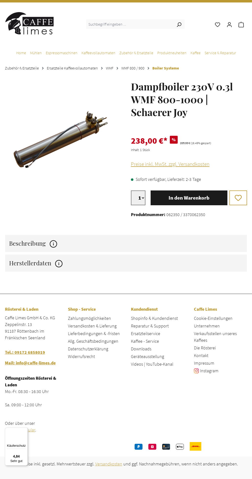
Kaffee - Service (145, 341)
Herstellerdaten (36, 263)
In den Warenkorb (189, 198)
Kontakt (201, 355)
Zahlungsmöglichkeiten (89, 318)
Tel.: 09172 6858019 (25, 352)
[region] (63, 137)
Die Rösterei (205, 348)
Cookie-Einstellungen (213, 318)
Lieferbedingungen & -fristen (94, 333)
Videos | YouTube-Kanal (152, 364)
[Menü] (25, 430)
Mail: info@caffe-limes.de (30, 363)
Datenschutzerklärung (88, 349)
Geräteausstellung (147, 356)
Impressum (204, 363)
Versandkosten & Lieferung (92, 326)
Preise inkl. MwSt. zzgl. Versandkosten (170, 164)
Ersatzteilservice (145, 333)
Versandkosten (108, 464)
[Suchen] (179, 24)
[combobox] (129, 24)
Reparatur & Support (150, 326)
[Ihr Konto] (229, 24)
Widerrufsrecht (81, 356)
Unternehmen (207, 326)
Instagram (209, 371)
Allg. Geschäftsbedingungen (93, 341)
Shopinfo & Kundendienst (154, 318)
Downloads (141, 349)
